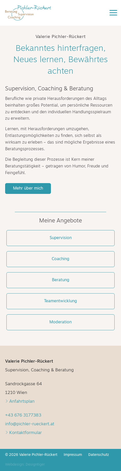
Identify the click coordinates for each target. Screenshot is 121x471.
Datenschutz (98, 455)
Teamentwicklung (60, 301)
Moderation (60, 322)
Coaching (60, 259)
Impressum (73, 455)
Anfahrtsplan (20, 401)
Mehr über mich (28, 188)
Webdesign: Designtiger (25, 465)
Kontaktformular (23, 433)
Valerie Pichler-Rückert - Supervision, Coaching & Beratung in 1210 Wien (36, 15)
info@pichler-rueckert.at (29, 424)
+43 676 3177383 (23, 415)
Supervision (61, 238)
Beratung (60, 280)
